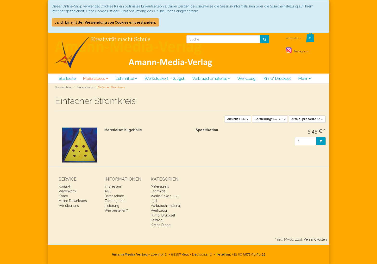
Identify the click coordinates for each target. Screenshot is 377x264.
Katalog (157, 220)
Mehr (304, 78)
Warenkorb (67, 191)
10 (307, 119)
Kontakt (64, 186)
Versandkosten (315, 239)
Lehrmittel (126, 78)
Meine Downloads (73, 201)
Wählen (270, 119)
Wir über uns (69, 206)
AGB (108, 191)
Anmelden (294, 38)
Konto (63, 196)
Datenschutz (114, 196)
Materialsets (95, 78)
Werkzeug (246, 78)
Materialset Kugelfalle (123, 130)
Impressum (113, 186)
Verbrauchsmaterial (211, 78)
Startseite (67, 78)
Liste (237, 119)
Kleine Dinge (160, 225)
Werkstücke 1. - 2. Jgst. (165, 78)
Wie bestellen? (116, 210)
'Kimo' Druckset (277, 78)
